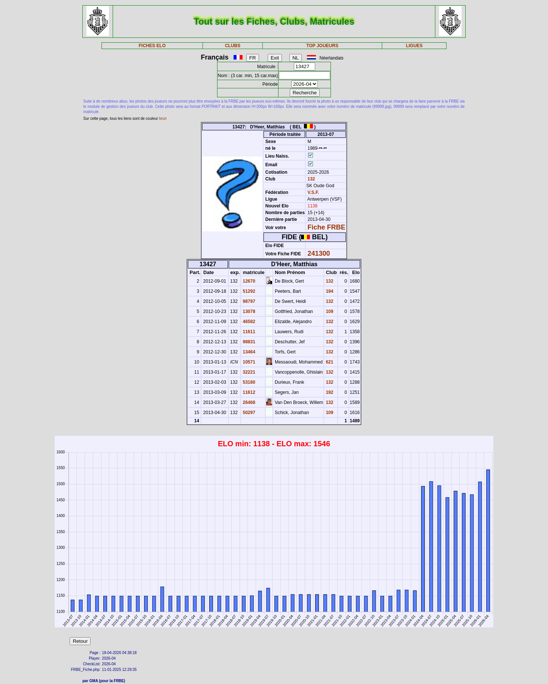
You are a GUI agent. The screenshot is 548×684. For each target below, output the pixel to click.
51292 (248, 291)
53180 (248, 382)
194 (329, 291)
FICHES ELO (152, 45)
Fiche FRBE (326, 227)
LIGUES (414, 45)
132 (310, 179)
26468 (248, 402)
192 (329, 392)
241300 (319, 253)
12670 (248, 281)
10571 (248, 362)
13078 (248, 311)
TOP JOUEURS (322, 45)
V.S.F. (313, 192)
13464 (248, 352)
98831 (248, 341)
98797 (248, 301)
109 (329, 311)
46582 (248, 321)
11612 (248, 392)
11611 (248, 331)
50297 (248, 412)
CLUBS (232, 45)
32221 (248, 372)
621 (329, 362)
